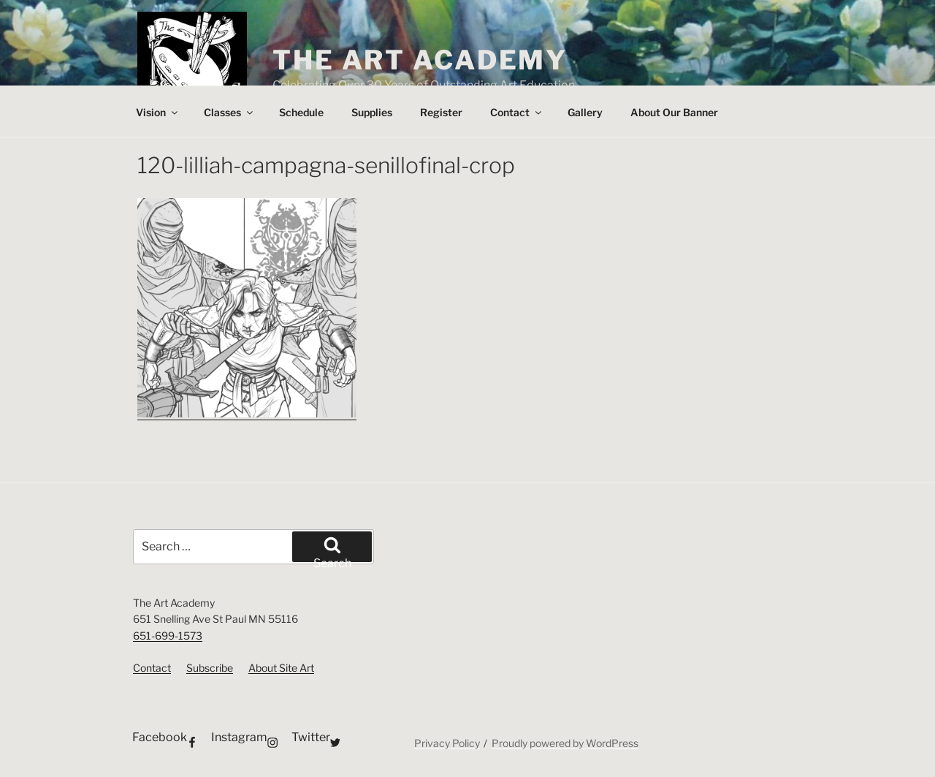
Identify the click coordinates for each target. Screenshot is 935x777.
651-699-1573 (167, 635)
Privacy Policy (447, 743)
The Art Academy (420, 60)
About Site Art (281, 668)
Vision (158, 112)
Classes (229, 112)
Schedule (301, 112)
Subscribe (209, 668)
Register (441, 112)
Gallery (585, 112)
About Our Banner (674, 112)
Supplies (371, 112)
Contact (516, 112)
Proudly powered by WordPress (565, 743)
